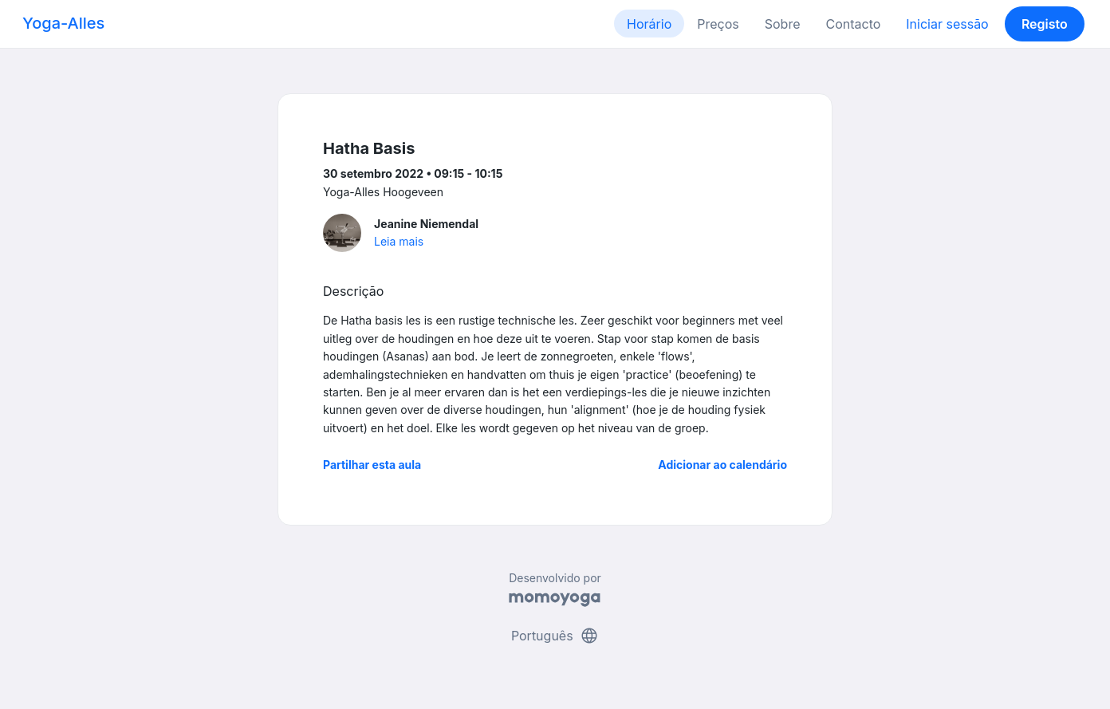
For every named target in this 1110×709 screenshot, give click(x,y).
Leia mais (398, 241)
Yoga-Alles (63, 23)
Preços (717, 24)
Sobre (783, 24)
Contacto (852, 24)
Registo (1044, 24)
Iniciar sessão (947, 24)
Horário (649, 24)
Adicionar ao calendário (722, 464)
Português (555, 635)
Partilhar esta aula (372, 464)
